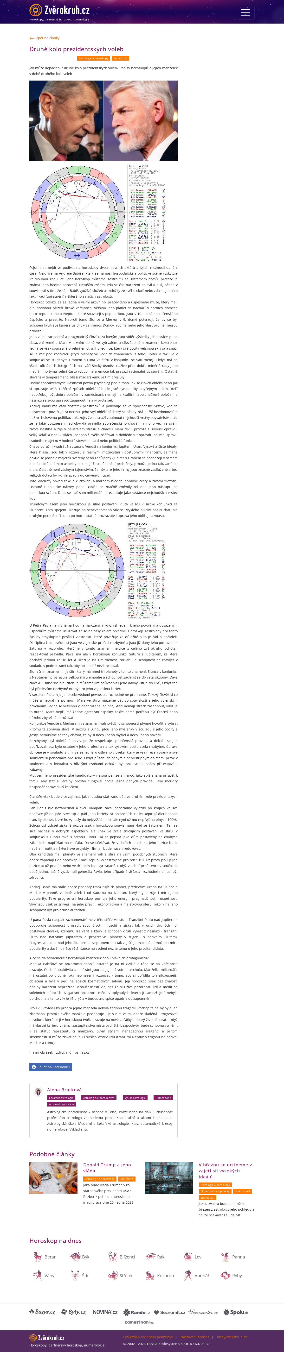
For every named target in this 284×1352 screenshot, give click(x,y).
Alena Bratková (64, 1090)
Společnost (120, 58)
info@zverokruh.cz (232, 1337)
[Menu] (246, 13)
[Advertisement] (219, 75)
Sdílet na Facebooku (51, 1067)
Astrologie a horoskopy (93, 58)
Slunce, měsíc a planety (215, 1191)
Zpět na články (44, 38)
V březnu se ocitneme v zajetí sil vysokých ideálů (225, 1171)
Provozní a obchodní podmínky (148, 1337)
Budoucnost (242, 1191)
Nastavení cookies (195, 1337)
